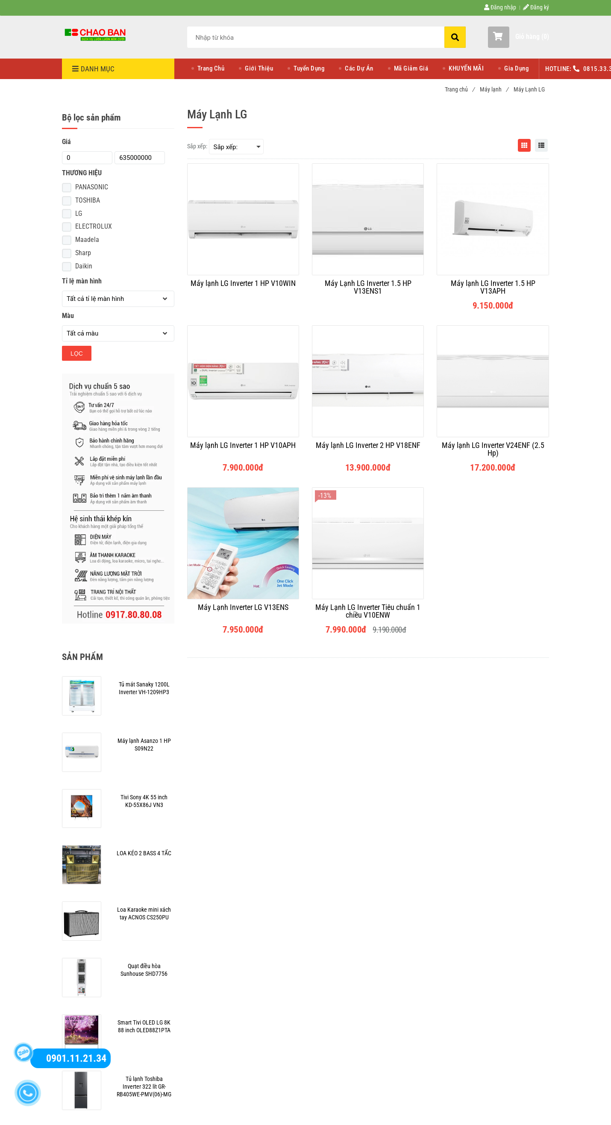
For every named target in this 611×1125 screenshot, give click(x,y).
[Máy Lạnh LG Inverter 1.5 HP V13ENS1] (368, 287)
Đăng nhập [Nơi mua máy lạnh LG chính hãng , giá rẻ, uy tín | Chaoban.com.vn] (500, 7)
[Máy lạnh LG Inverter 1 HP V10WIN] (243, 287)
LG (78, 213)
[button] (518, 37)
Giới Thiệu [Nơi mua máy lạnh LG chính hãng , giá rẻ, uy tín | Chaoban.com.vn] (259, 68)
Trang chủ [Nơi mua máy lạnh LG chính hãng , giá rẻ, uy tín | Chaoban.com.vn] (459, 89)
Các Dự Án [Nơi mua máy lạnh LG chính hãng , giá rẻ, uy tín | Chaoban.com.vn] (359, 68)
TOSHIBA (87, 200)
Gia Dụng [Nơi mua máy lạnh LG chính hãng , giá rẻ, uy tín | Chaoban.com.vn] (516, 68)
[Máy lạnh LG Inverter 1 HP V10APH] (243, 449)
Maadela (87, 240)
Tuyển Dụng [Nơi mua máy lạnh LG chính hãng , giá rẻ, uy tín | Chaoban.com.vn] (309, 68)
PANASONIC (91, 187)
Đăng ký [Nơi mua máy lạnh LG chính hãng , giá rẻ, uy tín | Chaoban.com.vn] (536, 7)
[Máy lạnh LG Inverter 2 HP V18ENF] (368, 449)
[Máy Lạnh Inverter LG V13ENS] (243, 611)
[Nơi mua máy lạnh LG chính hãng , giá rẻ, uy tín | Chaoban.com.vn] (96, 34)
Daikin (83, 266)
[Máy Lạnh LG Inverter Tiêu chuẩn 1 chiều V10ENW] (368, 611)
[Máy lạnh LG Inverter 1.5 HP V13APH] (492, 287)
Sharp (83, 253)
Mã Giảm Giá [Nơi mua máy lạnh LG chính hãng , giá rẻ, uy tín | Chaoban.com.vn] (411, 68)
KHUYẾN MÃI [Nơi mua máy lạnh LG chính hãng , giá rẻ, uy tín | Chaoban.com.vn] (466, 68)
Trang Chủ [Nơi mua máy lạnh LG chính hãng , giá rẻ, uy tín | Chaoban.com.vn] (211, 68)
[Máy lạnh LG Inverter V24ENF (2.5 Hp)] (492, 449)
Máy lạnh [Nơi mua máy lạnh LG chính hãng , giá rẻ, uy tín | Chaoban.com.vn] (494, 89)
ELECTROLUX (93, 226)
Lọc (76, 353)
